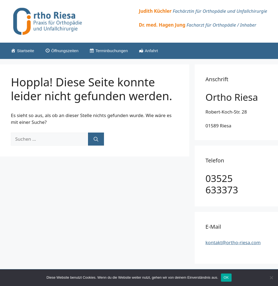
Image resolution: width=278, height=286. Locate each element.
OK (226, 277)
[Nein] (271, 277)
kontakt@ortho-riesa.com (233, 242)
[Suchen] (96, 139)
